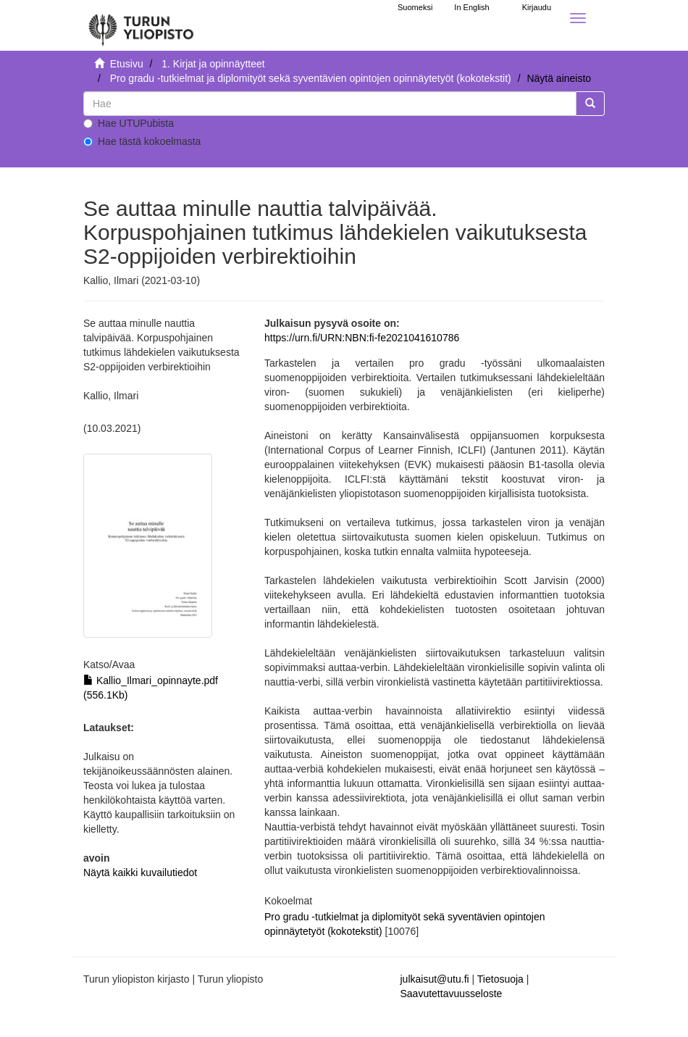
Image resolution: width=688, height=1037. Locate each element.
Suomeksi (415, 7)
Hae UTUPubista (128, 123)
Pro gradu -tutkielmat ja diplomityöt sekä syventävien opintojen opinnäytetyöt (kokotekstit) (310, 78)
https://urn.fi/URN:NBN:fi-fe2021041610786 (361, 337)
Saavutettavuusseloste (451, 993)
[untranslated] (329, 103)
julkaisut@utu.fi (434, 979)
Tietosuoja (500, 979)
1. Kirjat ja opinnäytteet (212, 64)
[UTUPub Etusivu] (141, 25)
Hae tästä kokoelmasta (142, 141)
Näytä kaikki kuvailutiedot (140, 872)
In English (471, 7)
